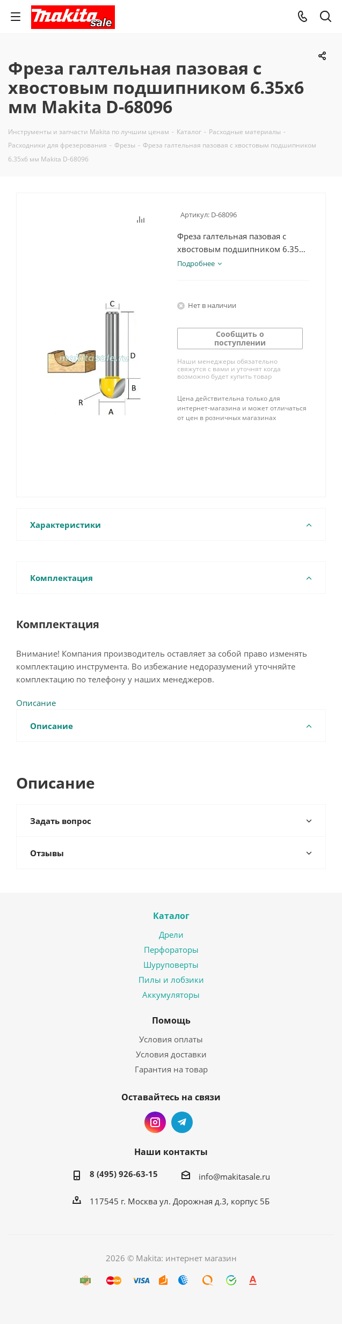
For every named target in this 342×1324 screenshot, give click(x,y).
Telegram (182, 1122)
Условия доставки (171, 1054)
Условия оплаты (171, 1039)
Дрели (171, 934)
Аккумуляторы (171, 994)
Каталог (171, 916)
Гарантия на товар (171, 1069)
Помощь (171, 1020)
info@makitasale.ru (234, 1176)
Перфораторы (171, 949)
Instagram (155, 1122)
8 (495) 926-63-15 (124, 1173)
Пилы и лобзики (171, 979)
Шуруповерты (171, 964)
